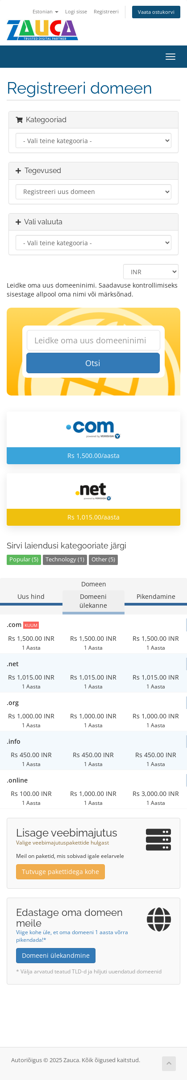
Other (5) (103, 559)
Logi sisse (76, 11)
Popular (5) (23, 559)
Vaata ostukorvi (156, 11)
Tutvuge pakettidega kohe (60, 871)
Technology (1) (65, 559)
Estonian (45, 11)
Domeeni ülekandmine (56, 955)
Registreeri (106, 11)
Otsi (92, 363)
